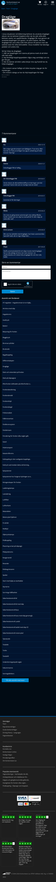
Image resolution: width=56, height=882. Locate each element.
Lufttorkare (7, 505)
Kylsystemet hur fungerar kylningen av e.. (17, 477)
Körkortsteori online (9, 752)
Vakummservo (8, 668)
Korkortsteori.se (25, 874)
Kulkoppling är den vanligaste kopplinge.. (17, 459)
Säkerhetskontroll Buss (11, 610)
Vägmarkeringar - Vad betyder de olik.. (15, 774)
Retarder (6, 563)
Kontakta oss (7, 749)
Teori (8, 8)
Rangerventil (7, 558)
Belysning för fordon (10, 332)
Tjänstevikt (6, 639)
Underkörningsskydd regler (12, 662)
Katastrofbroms (8, 453)
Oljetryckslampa (8, 534)
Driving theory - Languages (12, 733)
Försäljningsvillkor (9, 758)
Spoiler (5, 575)
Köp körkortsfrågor (9, 727)
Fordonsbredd (8, 395)
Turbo (5, 650)
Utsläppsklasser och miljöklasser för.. (15, 777)
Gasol (5, 442)
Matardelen (7, 511)
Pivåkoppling (7, 540)
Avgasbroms (7, 314)
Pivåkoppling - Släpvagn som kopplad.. (15, 786)
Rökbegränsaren (8, 569)
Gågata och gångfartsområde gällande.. (16, 780)
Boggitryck (6, 337)
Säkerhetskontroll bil (10, 598)
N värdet (6, 523)
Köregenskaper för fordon (12, 482)
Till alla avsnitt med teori (15, 680)
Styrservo (6, 587)
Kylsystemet (7, 471)
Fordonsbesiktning (9, 390)
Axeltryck (6, 320)
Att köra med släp (9, 308)
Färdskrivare (7, 430)
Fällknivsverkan (8, 419)
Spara (12, 291)
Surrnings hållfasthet (10, 592)
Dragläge (6, 366)
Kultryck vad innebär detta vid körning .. (16, 465)
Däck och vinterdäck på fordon (13, 372)
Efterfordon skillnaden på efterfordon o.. (17, 384)
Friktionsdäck (7, 413)
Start (3, 8)
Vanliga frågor (7, 755)
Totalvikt (6, 645)
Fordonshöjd (7, 401)
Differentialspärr (8, 361)
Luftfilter (6, 500)
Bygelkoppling (7, 355)
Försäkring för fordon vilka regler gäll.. (16, 436)
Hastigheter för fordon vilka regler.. (14, 783)
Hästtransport (7, 448)
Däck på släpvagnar (9, 378)
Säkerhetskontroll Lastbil (11, 621)
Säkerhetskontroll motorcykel (13, 633)
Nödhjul (5, 529)
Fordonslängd (7, 407)
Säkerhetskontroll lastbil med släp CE (15, 627)
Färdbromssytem (9, 424)
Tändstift (6, 656)
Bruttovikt (6, 349)
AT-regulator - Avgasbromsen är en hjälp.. (17, 303)
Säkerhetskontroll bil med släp (13, 604)
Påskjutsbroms (8, 552)
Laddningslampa (8, 488)
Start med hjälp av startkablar (13, 581)
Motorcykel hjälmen (10, 517)
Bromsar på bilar (8, 343)
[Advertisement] (26, 91)
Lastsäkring (7, 494)
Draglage (14, 8)
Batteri (5, 326)
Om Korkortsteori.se (9, 761)
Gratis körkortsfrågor (10, 730)
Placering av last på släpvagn (12, 546)
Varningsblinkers (8, 674)
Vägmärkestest (8, 736)
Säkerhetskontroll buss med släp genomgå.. (18, 616)
